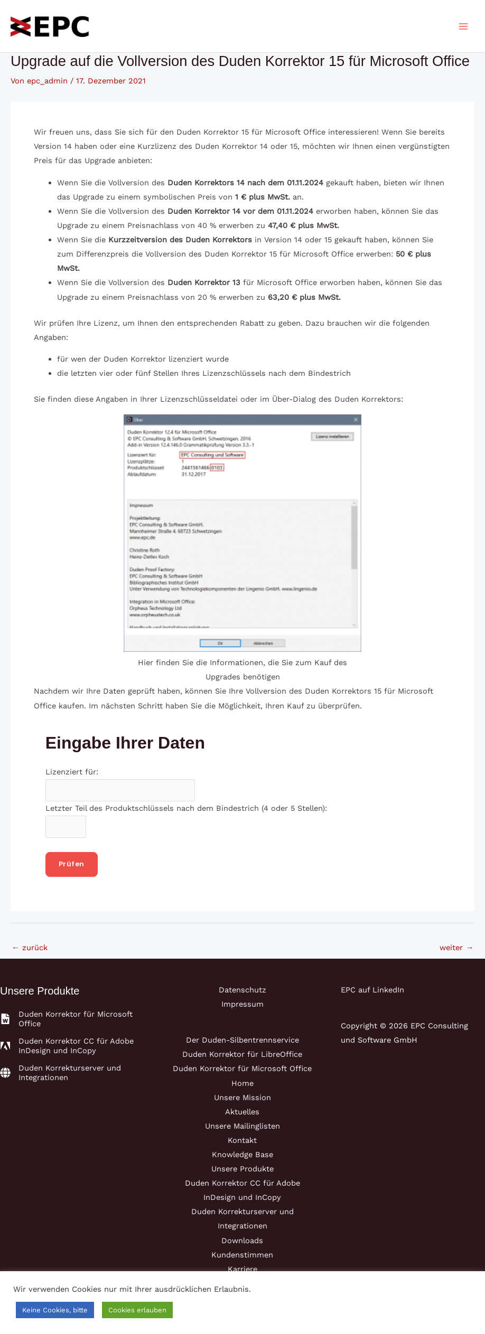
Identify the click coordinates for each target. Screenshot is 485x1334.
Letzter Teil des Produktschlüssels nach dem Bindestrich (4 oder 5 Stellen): (186, 808)
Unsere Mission (242, 1097)
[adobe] (72, 1045)
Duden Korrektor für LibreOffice (242, 1054)
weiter (456, 947)
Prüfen (72, 863)
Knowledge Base (242, 1154)
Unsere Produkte (242, 1169)
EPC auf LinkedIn (372, 990)
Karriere (242, 1269)
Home (242, 1083)
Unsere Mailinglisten (242, 1126)
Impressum (242, 1004)
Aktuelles (242, 1112)
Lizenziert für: (71, 772)
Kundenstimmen (242, 1255)
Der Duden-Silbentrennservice (242, 1040)
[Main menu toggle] (463, 26)
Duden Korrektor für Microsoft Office (242, 1068)
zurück (30, 947)
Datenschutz (242, 990)
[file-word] (72, 1018)
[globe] (72, 1072)
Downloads (242, 1240)
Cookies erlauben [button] (137, 1310)
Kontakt (242, 1140)
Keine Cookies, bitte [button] (55, 1310)
